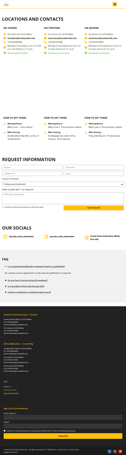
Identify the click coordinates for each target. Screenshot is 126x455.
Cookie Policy (62, 449)
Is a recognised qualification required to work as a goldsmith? (36, 266)
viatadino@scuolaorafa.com (18, 324)
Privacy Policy (74, 449)
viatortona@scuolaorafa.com (18, 333)
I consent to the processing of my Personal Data (23, 207)
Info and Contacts (10, 389)
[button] (115, 4)
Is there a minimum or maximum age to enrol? (29, 292)
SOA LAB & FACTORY (11, 393)
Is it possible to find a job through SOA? (26, 286)
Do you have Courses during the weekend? (28, 280)
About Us (7, 386)
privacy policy (70, 430)
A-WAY (15, 451)
